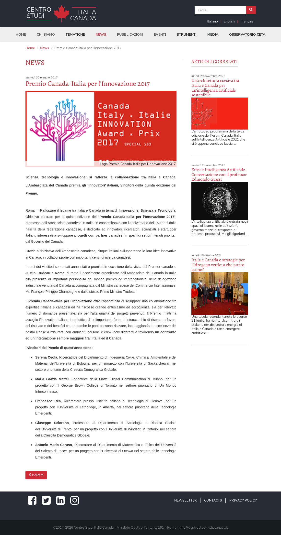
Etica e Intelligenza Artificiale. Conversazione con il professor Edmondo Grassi (219, 174)
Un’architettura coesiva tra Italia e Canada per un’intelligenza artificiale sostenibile (215, 87)
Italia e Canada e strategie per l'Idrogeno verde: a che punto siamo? (218, 265)
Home (30, 48)
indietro (36, 475)
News (44, 48)
